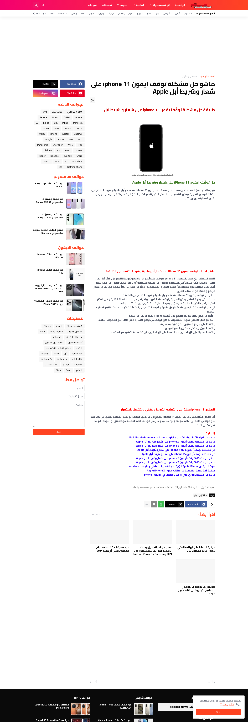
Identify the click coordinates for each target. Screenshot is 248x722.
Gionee (78, 150)
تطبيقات (107, 5)
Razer (42, 156)
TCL (58, 150)
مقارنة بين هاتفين (54, 342)
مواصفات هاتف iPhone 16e (50, 271)
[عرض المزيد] (147, 504)
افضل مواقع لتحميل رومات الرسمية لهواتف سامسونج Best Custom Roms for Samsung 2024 (152, 551)
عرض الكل (95, 514)
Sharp (79, 156)
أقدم (94, 682)
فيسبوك (45, 353)
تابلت (42, 331)
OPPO (67, 117)
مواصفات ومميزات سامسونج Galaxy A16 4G (49, 216)
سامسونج (188, 13)
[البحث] (36, 5)
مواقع (66, 364)
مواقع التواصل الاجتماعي (58, 348)
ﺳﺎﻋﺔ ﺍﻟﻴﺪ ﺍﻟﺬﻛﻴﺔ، (74, 337)
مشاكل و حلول (189, 76)
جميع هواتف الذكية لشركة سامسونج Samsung (48, 231)
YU (66, 161)
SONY (46, 128)
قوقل (91, 13)
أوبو (157, 13)
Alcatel (65, 134)
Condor (61, 139)
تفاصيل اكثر (228, 704)
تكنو (44, 13)
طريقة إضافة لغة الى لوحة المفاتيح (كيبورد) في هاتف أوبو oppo (196, 590)
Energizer (58, 145)
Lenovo (67, 128)
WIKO (70, 145)
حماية (68, 370)
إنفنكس (121, 13)
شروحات (92, 5)
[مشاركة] (92, 100)
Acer (57, 161)
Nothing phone (74, 167)
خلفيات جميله (56, 331)
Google (48, 139)
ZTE (82, 13)
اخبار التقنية (77, 353)
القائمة (140, 5)
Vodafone (77, 161)
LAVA (67, 150)
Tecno (79, 128)
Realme (44, 117)
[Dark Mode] (44, 5)
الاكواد (79, 348)
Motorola (77, 123)
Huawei (78, 117)
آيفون (177, 13)
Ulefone (48, 150)
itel (61, 167)
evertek (68, 156)
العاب (56, 353)
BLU (80, 139)
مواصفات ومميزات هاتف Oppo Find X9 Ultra (52, 706)
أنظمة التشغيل (75, 342)
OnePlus (62, 13)
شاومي (166, 13)
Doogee (54, 156)
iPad (80, 145)
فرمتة (59, 326)
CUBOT (46, 161)
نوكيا (111, 13)
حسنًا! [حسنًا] (218, 712)
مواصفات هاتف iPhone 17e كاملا (50, 256)
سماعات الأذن (51, 364)
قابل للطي (77, 359)
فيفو (149, 13)
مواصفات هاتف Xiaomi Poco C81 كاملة (115, 706)
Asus (56, 128)
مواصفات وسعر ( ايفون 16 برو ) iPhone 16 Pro (48, 302)
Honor (55, 117)
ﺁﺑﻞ (65, 353)
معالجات (78, 364)
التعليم (79, 370)
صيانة (58, 370)
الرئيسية (180, 5)
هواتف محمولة (161, 5)
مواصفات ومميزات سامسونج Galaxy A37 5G (49, 200)
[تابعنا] (37, 13)
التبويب (124, 5)
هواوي (140, 13)
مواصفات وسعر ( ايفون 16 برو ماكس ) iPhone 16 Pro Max (48, 288)
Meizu (42, 134)
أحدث (210, 682)
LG (37, 123)
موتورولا (101, 13)
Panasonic (42, 145)
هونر (130, 13)
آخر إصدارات (62, 359)
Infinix (65, 123)
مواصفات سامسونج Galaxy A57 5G (48, 185)
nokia (46, 123)
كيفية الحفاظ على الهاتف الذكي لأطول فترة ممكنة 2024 (196, 549)
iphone (53, 134)
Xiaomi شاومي (74, 112)
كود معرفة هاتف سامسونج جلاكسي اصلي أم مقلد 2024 (112, 549)
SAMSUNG (57, 112)
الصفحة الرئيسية (207, 76)
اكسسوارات (46, 359)
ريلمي (74, 13)
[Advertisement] (124, 46)
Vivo (45, 112)
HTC (52, 13)
